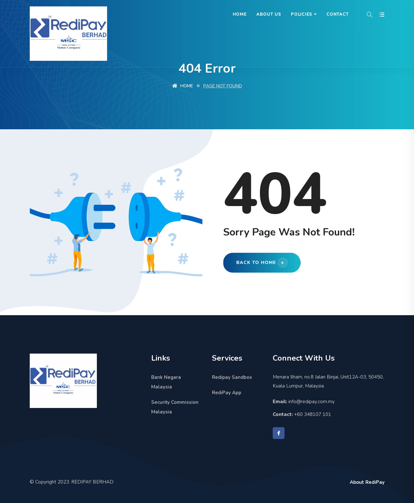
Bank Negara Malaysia (166, 382)
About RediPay (367, 482)
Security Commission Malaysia (175, 407)
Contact (337, 14)
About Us (268, 14)
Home (240, 14)
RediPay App (226, 392)
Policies (301, 14)
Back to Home (261, 262)
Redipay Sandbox (232, 377)
